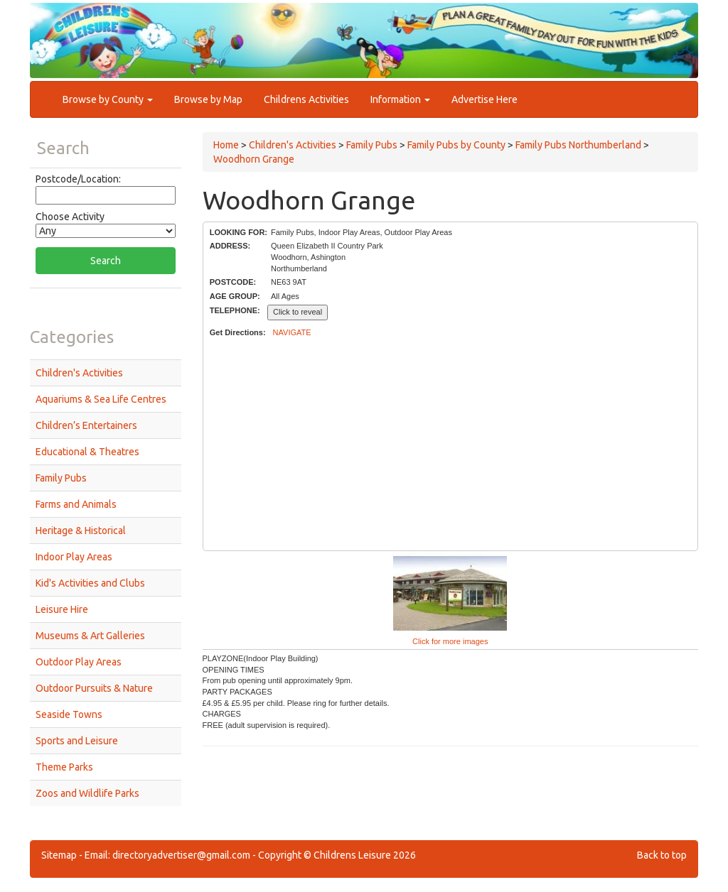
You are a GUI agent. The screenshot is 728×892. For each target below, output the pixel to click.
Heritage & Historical (81, 530)
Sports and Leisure (77, 740)
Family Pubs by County (456, 145)
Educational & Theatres (87, 451)
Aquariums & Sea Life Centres (101, 399)
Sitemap (59, 855)
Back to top (662, 855)
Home (226, 145)
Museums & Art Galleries (90, 635)
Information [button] (400, 99)
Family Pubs (61, 478)
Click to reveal (297, 312)
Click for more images (450, 641)
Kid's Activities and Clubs (90, 583)
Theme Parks (64, 767)
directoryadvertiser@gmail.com (181, 855)
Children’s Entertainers (86, 425)
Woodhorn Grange (253, 159)
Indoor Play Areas (74, 556)
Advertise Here (484, 99)
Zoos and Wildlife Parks (87, 793)
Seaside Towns (69, 714)
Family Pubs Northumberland (578, 145)
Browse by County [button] (108, 99)
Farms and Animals (76, 504)
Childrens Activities (306, 99)
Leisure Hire (62, 609)
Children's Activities (79, 373)
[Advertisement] (450, 444)
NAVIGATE (292, 332)
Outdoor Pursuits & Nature (94, 688)
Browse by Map (208, 99)
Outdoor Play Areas (79, 662)
